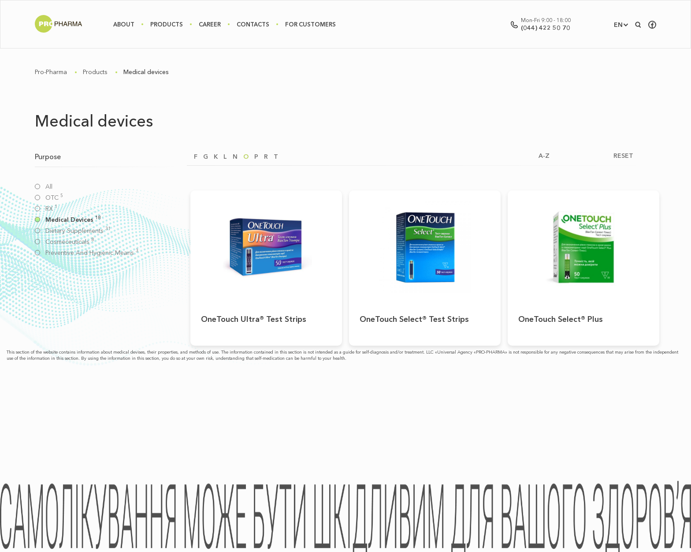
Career (210, 24)
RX (51, 209)
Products (166, 24)
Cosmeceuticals (69, 242)
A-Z (544, 156)
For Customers (310, 24)
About (123, 24)
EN (618, 25)
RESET (623, 156)
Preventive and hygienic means (91, 253)
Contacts (253, 24)
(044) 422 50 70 (545, 28)
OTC (54, 197)
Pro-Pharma (51, 72)
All (48, 186)
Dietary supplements (78, 231)
